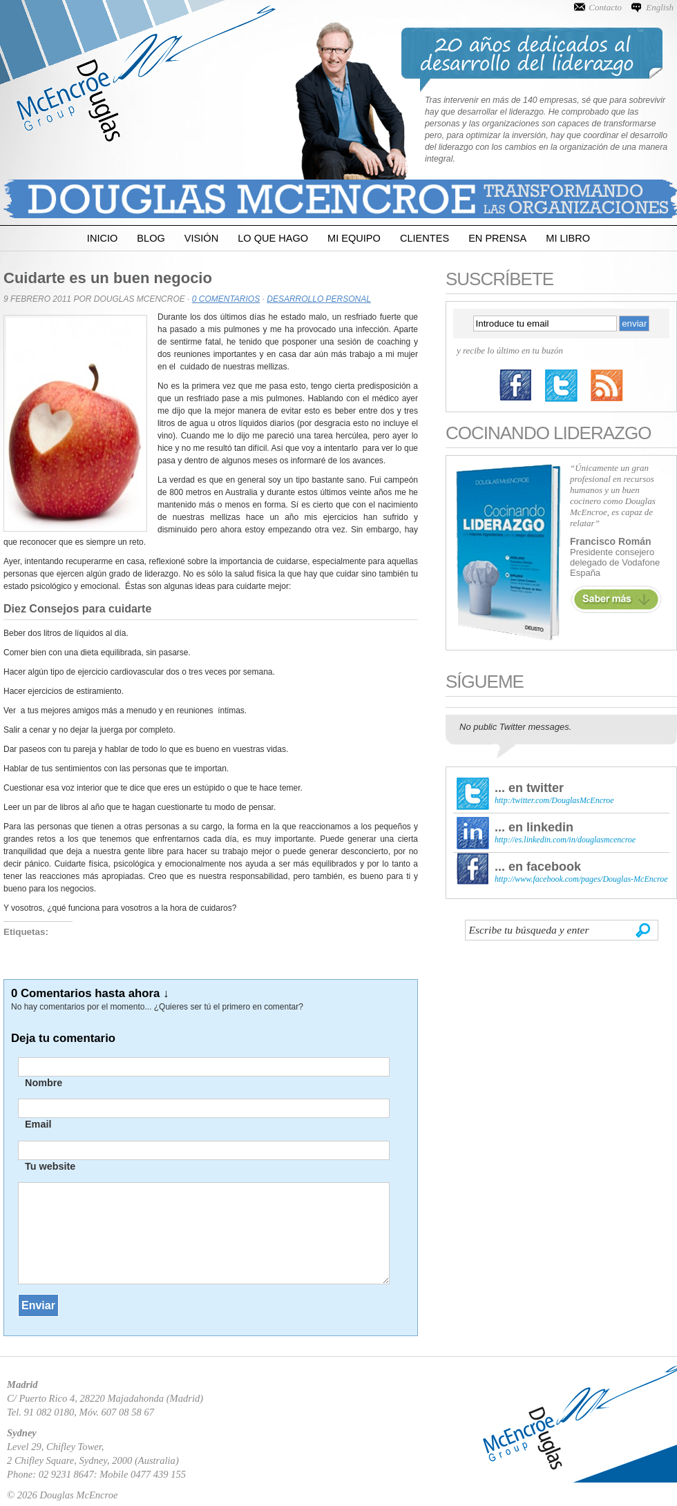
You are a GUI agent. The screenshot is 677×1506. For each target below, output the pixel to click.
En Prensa (497, 238)
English (660, 7)
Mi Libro (568, 238)
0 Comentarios (226, 299)
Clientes (424, 238)
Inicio (102, 238)
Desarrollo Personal (319, 299)
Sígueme (485, 681)
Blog (150, 238)
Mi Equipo (354, 238)
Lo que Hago (273, 238)
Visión (201, 238)
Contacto (605, 7)
